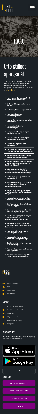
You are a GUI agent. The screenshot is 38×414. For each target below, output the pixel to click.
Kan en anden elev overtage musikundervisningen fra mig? (17, 238)
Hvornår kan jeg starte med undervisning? (16, 144)
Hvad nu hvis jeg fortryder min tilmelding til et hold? (17, 232)
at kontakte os (11, 90)
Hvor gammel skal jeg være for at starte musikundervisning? (18, 99)
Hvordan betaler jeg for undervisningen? (15, 127)
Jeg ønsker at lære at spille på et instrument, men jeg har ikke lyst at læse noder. (18, 225)
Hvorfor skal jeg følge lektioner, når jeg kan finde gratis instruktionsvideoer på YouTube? (18, 217)
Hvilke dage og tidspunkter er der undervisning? (18, 177)
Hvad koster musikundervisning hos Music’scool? (19, 121)
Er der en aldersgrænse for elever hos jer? (18, 105)
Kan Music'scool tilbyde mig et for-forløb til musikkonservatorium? (19, 256)
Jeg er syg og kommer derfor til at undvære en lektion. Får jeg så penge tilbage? (18, 192)
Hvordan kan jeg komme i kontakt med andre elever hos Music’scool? (19, 199)
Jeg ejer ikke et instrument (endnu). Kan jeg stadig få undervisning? (19, 156)
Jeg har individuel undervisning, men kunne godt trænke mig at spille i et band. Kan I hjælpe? (18, 163)
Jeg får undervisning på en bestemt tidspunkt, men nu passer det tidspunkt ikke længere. (18, 184)
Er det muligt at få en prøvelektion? (19, 110)
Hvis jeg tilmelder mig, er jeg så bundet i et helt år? (18, 133)
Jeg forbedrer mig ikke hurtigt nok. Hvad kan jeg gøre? (19, 205)
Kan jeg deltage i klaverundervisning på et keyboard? (19, 250)
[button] (32, 7)
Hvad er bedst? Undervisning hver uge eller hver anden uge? (18, 138)
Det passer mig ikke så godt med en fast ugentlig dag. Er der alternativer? (20, 150)
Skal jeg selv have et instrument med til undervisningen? (19, 244)
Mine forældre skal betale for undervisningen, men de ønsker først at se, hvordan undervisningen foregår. (18, 171)
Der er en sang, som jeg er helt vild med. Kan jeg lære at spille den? (19, 211)
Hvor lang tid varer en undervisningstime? (14, 115)
